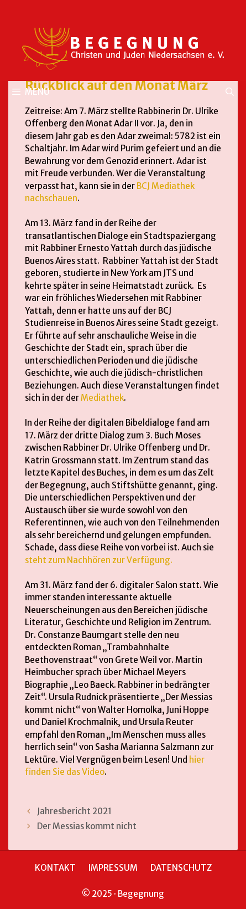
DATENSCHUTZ (181, 867)
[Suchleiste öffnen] (229, 92)
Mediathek (102, 397)
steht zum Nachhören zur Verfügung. (98, 560)
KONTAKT (55, 867)
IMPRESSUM (113, 867)
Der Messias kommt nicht (87, 826)
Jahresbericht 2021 (74, 811)
